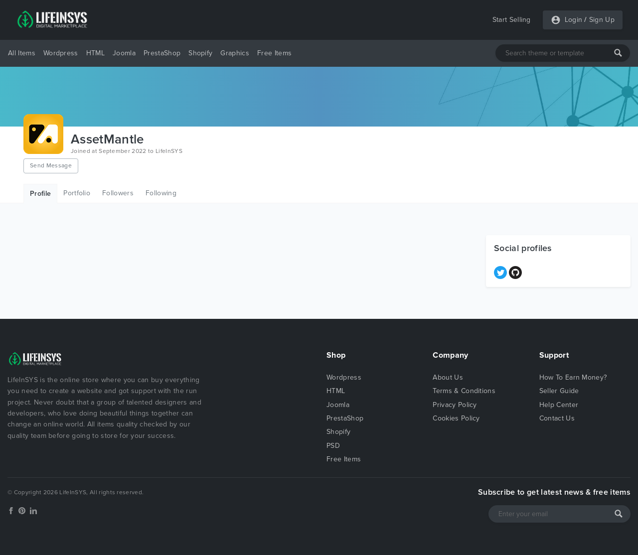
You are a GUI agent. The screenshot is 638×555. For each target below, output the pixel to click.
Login (574, 19)
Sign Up (602, 19)
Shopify (200, 53)
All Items (21, 53)
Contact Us (557, 418)
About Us (448, 377)
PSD (333, 445)
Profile (40, 193)
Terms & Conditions (464, 391)
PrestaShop (162, 53)
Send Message (51, 165)
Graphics (234, 53)
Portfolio (76, 193)
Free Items (274, 53)
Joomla (124, 53)
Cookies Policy (456, 418)
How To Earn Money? (573, 377)
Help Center (559, 405)
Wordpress (60, 53)
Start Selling (511, 19)
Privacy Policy (455, 405)
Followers (118, 193)
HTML (95, 53)
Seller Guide (559, 391)
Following (161, 193)
